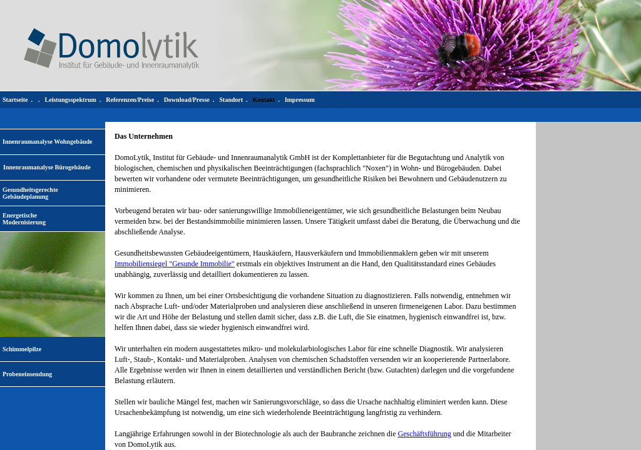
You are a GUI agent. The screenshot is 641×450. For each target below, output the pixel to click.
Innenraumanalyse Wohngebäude (47, 141)
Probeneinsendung (27, 374)
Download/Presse (187, 99)
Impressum (300, 99)
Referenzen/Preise (130, 99)
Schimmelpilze (22, 349)
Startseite (15, 99)
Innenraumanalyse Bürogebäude (47, 167)
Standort (231, 99)
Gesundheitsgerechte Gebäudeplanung (30, 193)
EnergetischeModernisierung (24, 219)
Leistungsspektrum (70, 99)
